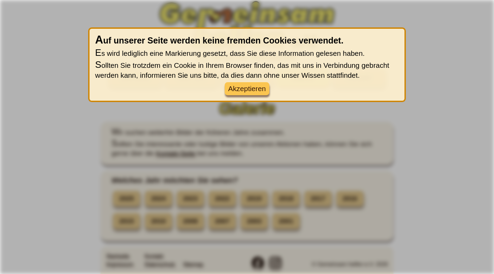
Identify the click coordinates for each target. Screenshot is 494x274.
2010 (158, 221)
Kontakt (153, 256)
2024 (158, 198)
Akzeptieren (247, 88)
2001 (286, 221)
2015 (126, 221)
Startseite (117, 256)
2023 (190, 198)
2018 (286, 198)
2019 (254, 198)
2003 (254, 221)
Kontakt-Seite (175, 153)
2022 (222, 198)
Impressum (119, 264)
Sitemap (193, 264)
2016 (350, 198)
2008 (190, 221)
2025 (126, 198)
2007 (222, 221)
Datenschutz (159, 264)
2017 (318, 198)
